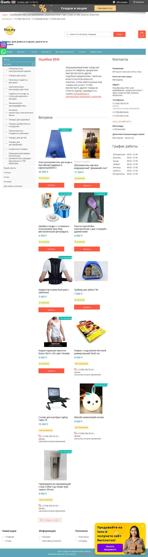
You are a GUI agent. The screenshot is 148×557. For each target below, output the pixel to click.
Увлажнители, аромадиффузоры (17, 104)
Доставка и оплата (65, 51)
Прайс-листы (96, 51)
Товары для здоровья (19, 119)
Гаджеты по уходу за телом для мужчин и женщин (19, 96)
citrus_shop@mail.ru (122, 121)
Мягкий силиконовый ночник (89, 417)
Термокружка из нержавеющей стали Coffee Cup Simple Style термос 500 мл (55, 487)
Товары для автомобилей (15, 143)
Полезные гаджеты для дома (18, 81)
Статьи (82, 51)
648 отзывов (121, 2)
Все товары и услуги (50, 520)
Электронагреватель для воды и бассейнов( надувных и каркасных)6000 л (55, 165)
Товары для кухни (17, 75)
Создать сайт (23, 2)
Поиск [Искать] (119, 34)
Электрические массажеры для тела (18, 88)
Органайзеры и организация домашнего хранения (83, 95)
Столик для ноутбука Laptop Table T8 (53, 418)
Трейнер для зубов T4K (86, 289)
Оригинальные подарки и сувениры (19, 132)
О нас (34, 51)
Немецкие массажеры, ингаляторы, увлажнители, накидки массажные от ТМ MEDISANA (20, 158)
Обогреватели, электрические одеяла (20, 69)
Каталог (21, 51)
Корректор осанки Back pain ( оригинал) (54, 291)
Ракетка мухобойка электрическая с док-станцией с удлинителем (90, 229)
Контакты (46, 51)
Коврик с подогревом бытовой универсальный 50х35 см (90, 352)
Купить (51, 185)
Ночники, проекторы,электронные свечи (21, 113)
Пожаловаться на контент (88, 554)
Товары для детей (17, 137)
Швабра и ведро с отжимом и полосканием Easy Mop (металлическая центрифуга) (54, 229)
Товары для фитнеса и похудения (19, 125)
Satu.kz (88, 551)
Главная (8, 51)
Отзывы (8, 181)
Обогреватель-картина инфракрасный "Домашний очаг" (91, 166)
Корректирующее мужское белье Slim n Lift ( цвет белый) (54, 352)
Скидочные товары (18, 149)
